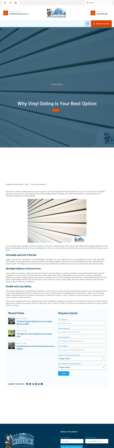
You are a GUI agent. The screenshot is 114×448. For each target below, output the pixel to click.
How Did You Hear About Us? (69, 364)
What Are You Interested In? (69, 355)
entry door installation (48, 301)
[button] (87, 23)
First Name (63, 320)
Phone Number (64, 328)
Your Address (63, 346)
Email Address (64, 337)
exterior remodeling (93, 275)
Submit (63, 373)
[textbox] (79, 358)
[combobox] (82, 358)
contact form (91, 303)
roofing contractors (36, 246)
